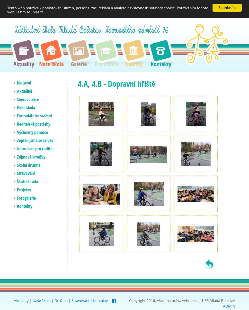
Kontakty (100, 300)
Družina (61, 300)
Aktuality (21, 300)
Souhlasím (227, 7)
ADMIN (229, 306)
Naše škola (42, 300)
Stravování (80, 300)
